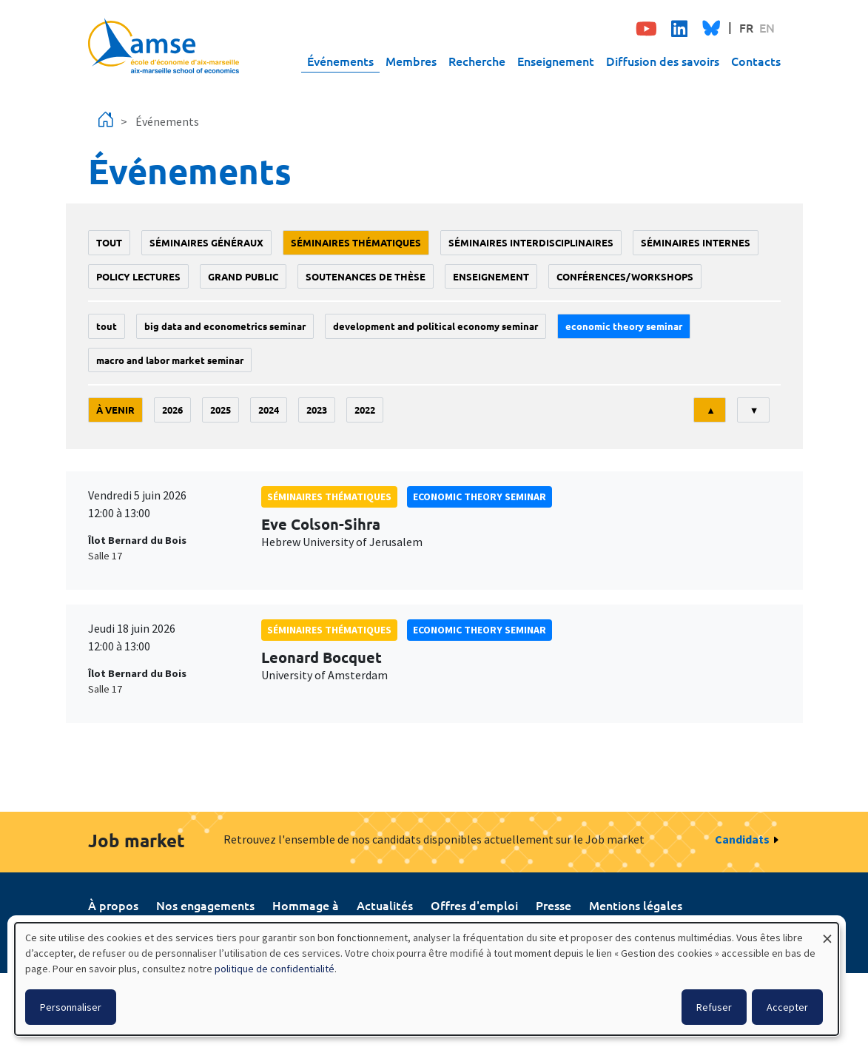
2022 (364, 409)
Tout (109, 242)
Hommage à (305, 905)
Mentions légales (635, 905)
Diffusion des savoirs (662, 61)
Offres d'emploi (474, 905)
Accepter (787, 1007)
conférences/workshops (624, 276)
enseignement (491, 276)
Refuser (714, 1007)
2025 (220, 409)
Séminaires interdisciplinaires (530, 242)
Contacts (756, 61)
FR (746, 27)
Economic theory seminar (623, 326)
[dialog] (426, 979)
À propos (113, 905)
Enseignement (555, 61)
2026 (172, 409)
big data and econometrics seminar (225, 326)
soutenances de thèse (365, 276)
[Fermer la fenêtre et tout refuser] (827, 932)
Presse (553, 905)
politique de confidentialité (274, 968)
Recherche (476, 61)
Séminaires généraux (206, 242)
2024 (268, 409)
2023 (316, 409)
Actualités (385, 905)
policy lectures (138, 276)
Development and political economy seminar (435, 326)
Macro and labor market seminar (169, 360)
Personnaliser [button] (70, 1007)
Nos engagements (205, 905)
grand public (243, 276)
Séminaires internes (695, 242)
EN (767, 27)
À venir (115, 409)
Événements (340, 61)
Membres (411, 61)
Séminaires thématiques (356, 242)
